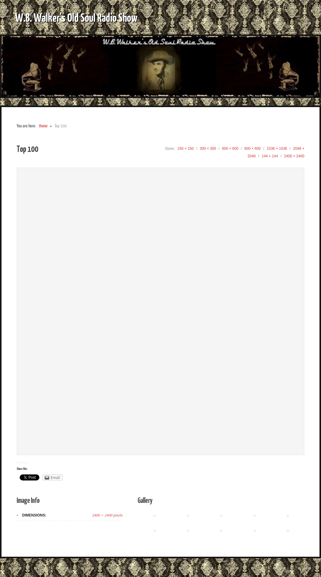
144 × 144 (270, 156)
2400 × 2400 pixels (107, 515)
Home (43, 126)
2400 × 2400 (294, 156)
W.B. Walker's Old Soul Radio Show (76, 17)
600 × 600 (230, 148)
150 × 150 (185, 148)
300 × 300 (208, 148)
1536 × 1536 (277, 148)
